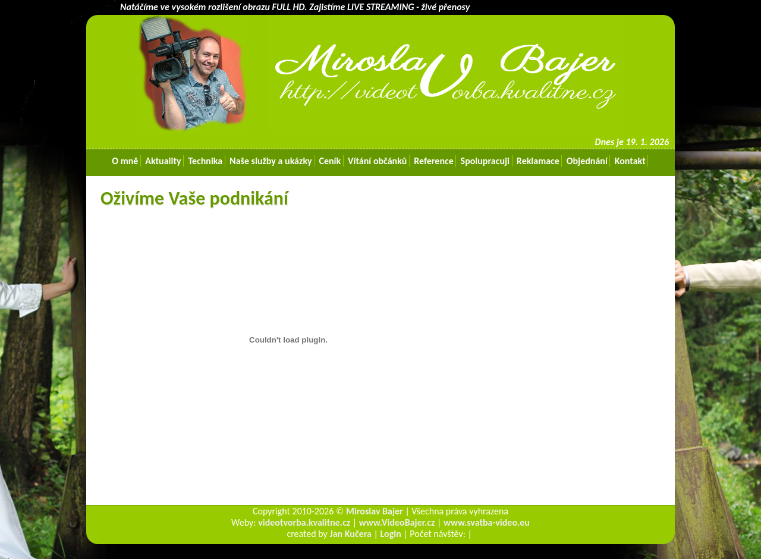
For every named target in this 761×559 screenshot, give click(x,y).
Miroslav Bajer (374, 511)
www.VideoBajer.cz (397, 522)
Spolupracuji (485, 161)
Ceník (330, 161)
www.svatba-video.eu (487, 522)
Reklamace (537, 161)
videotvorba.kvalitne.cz (304, 522)
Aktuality (163, 161)
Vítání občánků (377, 161)
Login (390, 533)
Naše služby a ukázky (270, 161)
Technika (205, 161)
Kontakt (629, 161)
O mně (125, 161)
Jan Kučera (350, 533)
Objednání (586, 161)
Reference (434, 161)
